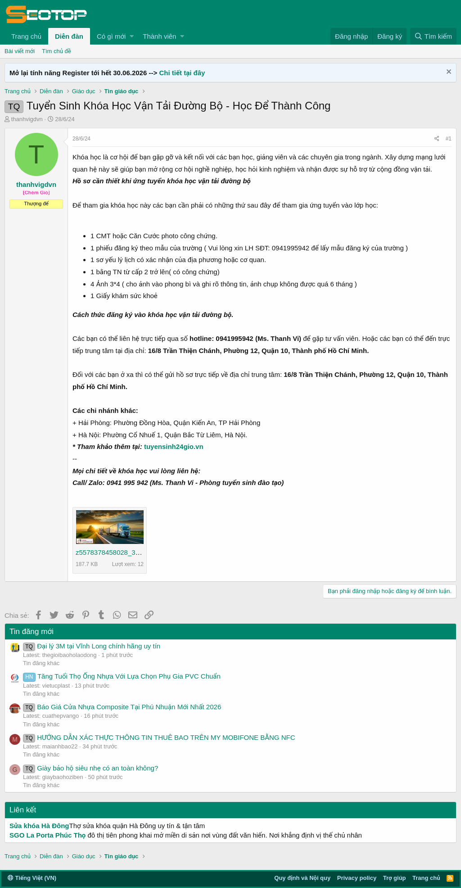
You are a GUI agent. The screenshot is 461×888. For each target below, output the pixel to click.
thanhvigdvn (27, 119)
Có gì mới (111, 36)
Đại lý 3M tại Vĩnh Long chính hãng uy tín (91, 646)
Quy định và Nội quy (302, 877)
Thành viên (159, 36)
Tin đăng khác (41, 663)
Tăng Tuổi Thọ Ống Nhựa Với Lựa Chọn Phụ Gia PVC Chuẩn (122, 676)
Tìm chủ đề (56, 51)
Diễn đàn (69, 36)
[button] (131, 36)
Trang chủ (26, 36)
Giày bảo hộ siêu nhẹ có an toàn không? (90, 768)
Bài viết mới (20, 51)
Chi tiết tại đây (182, 73)
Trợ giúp (394, 877)
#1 (449, 139)
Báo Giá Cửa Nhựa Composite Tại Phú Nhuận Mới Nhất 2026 (122, 707)
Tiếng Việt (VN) (32, 877)
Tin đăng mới (31, 631)
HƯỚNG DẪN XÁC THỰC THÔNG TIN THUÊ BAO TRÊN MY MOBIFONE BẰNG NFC (159, 737)
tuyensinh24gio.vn (173, 446)
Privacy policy (356, 877)
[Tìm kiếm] (433, 36)
